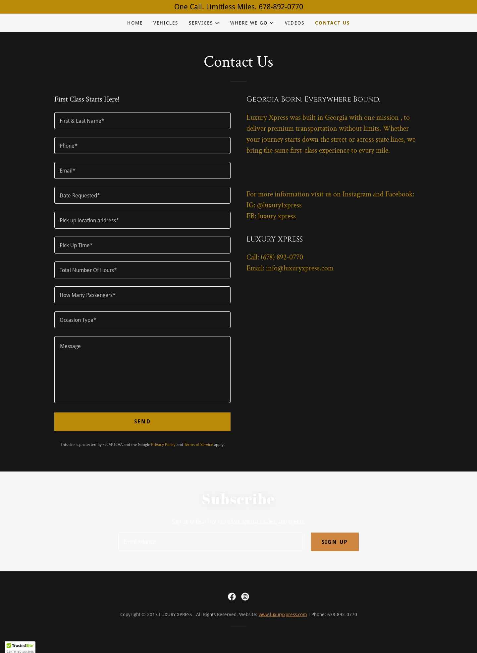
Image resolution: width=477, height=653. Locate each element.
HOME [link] (135, 23)
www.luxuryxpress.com (283, 614)
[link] (231, 596)
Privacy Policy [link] (163, 444)
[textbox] (142, 120)
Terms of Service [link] (198, 444)
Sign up (335, 542)
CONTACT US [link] (332, 23)
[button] (204, 23)
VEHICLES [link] (165, 23)
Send (142, 421)
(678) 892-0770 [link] (282, 257)
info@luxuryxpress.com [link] (300, 268)
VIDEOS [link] (294, 23)
